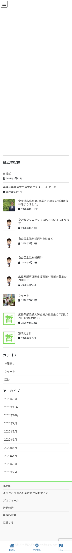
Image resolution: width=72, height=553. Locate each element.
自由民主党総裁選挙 (30, 257)
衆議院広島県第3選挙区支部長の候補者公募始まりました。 (43, 202)
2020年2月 (10, 472)
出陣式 (7, 173)
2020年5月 (10, 448)
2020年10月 (11, 415)
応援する (8, 522)
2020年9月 (10, 423)
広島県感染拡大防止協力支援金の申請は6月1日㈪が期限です (43, 316)
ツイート (23, 295)
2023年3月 (10, 399)
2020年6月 (10, 439)
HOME (7, 486)
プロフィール (11, 500)
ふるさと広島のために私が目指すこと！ (27, 493)
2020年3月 (10, 464)
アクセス (37, 547)
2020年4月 (10, 456)
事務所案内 (9, 515)
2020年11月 (11, 407)
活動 (7, 379)
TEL (61, 547)
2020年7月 (10, 431)
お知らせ (9, 363)
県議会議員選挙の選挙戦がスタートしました (30, 187)
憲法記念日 (25, 333)
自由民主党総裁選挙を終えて (35, 238)
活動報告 (8, 508)
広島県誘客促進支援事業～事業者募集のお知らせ (42, 278)
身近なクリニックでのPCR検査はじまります (43, 221)
